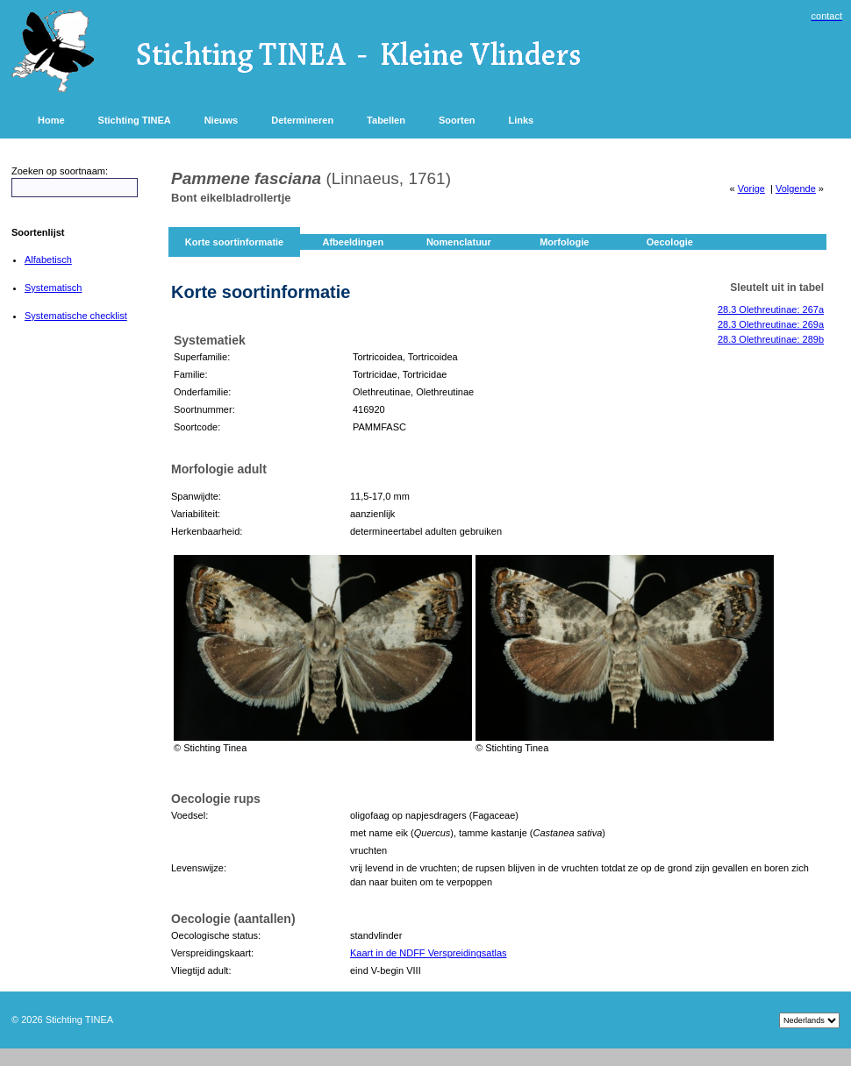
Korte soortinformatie (234, 242)
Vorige (751, 188)
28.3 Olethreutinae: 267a (771, 309)
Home (51, 120)
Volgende (796, 188)
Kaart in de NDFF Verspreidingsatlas (428, 953)
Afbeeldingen (352, 242)
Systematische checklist (76, 315)
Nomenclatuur (458, 242)
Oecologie (670, 242)
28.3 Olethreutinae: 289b (771, 339)
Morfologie (564, 242)
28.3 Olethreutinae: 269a (771, 324)
